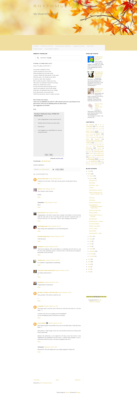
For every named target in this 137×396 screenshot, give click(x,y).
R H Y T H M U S (50, 6)
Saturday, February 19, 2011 (57, 236)
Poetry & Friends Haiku (95, 202)
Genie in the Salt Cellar (95, 210)
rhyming (91, 159)
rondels (100, 159)
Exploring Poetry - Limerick (96, 221)
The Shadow (92, 200)
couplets (90, 151)
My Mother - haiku (94, 185)
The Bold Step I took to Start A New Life (99, 58)
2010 (89, 171)
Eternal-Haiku (92, 231)
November (92, 256)
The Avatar (92, 197)
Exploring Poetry (63, 46)
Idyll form (88, 137)
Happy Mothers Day (91, 135)
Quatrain (92, 144)
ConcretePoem (89, 128)
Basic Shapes (99, 126)
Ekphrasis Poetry (98, 129)
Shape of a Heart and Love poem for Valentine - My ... (96, 194)
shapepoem (94, 161)
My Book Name (46, 161)
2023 (89, 269)
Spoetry (97, 144)
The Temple (92, 183)
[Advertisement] (68, 30)
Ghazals (100, 132)
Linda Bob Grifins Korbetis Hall (46, 270)
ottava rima (101, 157)
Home (35, 46)
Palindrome (97, 142)
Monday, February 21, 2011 (51, 306)
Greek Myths (89, 134)
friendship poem (100, 153)
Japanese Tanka (95, 137)
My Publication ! (93, 219)
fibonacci (91, 153)
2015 (89, 266)
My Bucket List (93, 180)
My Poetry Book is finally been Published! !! (99, 90)
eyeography (41, 306)
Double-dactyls (89, 129)
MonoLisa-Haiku (93, 212)
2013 (89, 261)
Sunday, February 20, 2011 (65, 292)
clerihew (102, 150)
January (91, 176)
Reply (39, 183)
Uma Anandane (42, 323)
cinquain (95, 150)
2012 (89, 259)
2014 (89, 264)
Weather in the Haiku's (94, 226)
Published (37, 49)
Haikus (98, 134)
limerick (91, 157)
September (92, 251)
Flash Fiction (79, 46)
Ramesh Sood (41, 212)
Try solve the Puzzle (94, 223)
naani (96, 157)
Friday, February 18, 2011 (55, 178)
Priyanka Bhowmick (43, 178)
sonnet (102, 161)
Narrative (97, 139)
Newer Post (37, 380)
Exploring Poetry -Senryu (95, 190)
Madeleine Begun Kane (44, 236)
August (91, 248)
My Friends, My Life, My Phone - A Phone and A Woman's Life (99, 74)
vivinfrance (41, 246)
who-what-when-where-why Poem (93, 164)
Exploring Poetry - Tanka (95, 233)
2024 (89, 271)
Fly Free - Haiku (93, 228)
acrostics (88, 150)
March (91, 236)
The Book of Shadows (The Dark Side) (48, 292)
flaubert (40, 189)
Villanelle (99, 148)
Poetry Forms (47, 46)
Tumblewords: (41, 260)
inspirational (100, 155)
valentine (99, 163)
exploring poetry (99, 151)
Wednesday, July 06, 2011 (50, 347)
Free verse (90, 132)
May (90, 241)
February (91, 178)
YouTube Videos (51, 49)
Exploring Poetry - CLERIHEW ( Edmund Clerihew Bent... (95, 206)
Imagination (41, 282)
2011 (89, 173)
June (90, 243)
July (90, 246)
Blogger (78, 392)
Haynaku (100, 135)
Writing (90, 46)
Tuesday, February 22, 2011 (55, 323)
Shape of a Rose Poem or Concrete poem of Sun (99, 106)
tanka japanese (91, 163)
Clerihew (91, 187)
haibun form (91, 155)
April (90, 239)
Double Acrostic (98, 128)
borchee (67, 392)
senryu (87, 161)
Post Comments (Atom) (46, 383)
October (91, 253)
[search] (58, 58)
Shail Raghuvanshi (42, 226)
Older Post (77, 380)
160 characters (90, 124)
